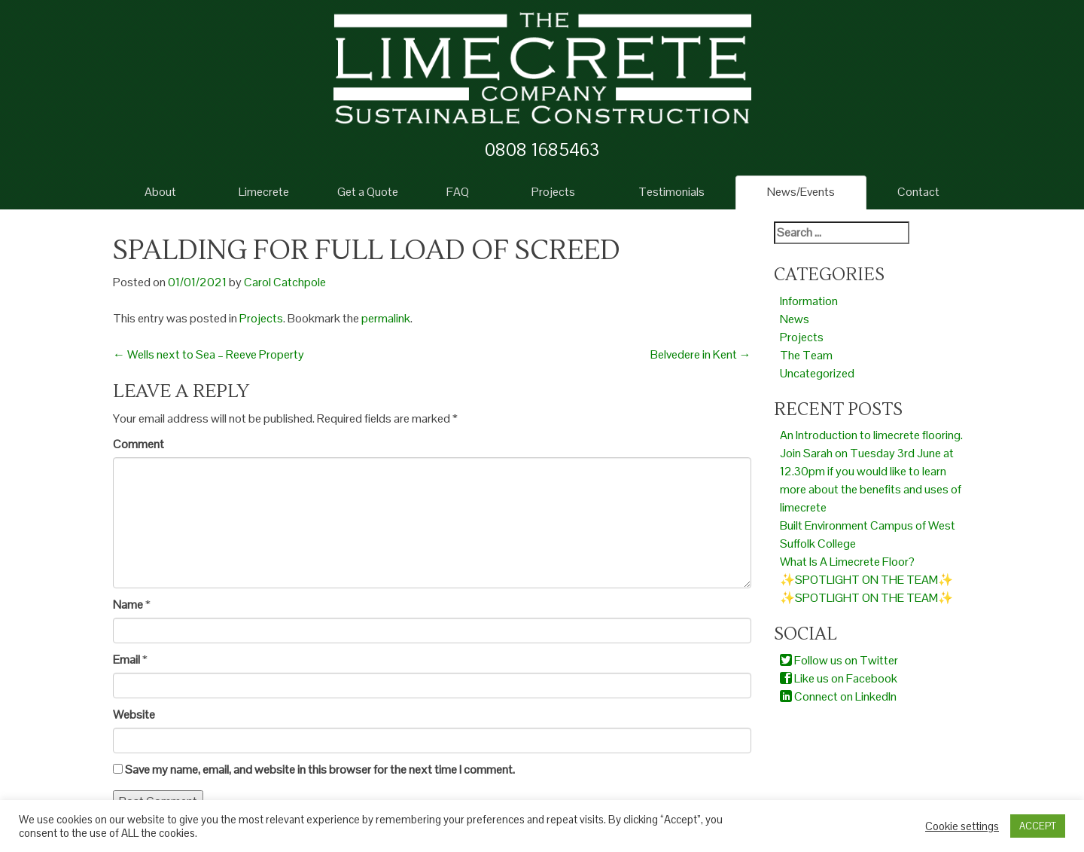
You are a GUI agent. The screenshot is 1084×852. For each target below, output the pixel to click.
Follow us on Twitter (839, 660)
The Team (806, 355)
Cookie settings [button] (962, 826)
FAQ (457, 192)
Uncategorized (817, 373)
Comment (138, 444)
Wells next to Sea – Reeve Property (208, 354)
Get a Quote (367, 192)
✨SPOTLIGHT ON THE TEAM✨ (866, 580)
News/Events (801, 192)
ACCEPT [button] (1037, 826)
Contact (918, 192)
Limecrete (264, 192)
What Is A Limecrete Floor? (847, 562)
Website (134, 714)
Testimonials (671, 192)
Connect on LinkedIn (838, 696)
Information (809, 301)
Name (128, 604)
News (794, 319)
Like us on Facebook (838, 678)
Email (126, 659)
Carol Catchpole (285, 282)
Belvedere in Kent (700, 354)
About (160, 192)
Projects (553, 192)
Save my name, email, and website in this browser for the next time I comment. (320, 769)
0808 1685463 (542, 149)
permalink (385, 318)
